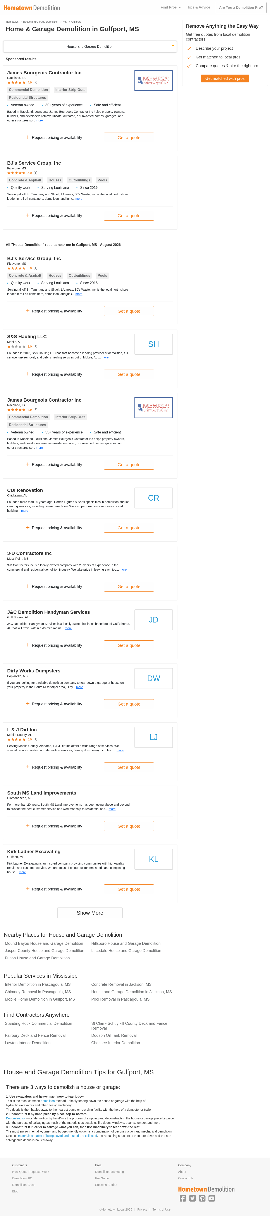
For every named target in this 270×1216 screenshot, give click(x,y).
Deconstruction (16, 1118)
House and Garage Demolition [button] (90, 46)
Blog (15, 1191)
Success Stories (106, 1185)
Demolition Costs (23, 1185)
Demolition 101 (22, 1178)
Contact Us (185, 1178)
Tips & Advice (198, 7)
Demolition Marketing (109, 1171)
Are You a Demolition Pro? (241, 7)
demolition (48, 1101)
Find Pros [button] (169, 7)
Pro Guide (102, 1178)
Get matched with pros (225, 78)
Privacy (142, 1209)
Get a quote (129, 137)
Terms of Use (161, 1209)
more (39, 120)
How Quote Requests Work (30, 1171)
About (182, 1171)
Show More (90, 913)
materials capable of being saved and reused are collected (57, 1136)
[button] (183, 1198)
